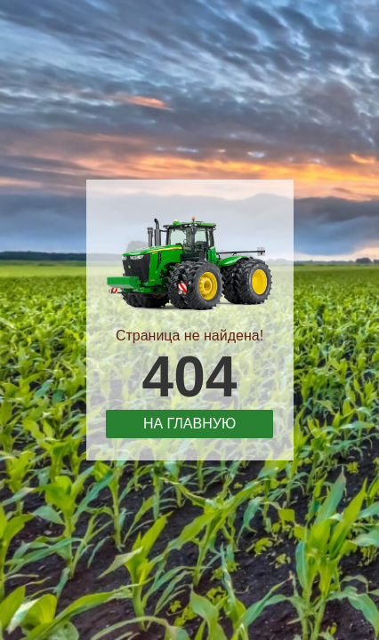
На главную (189, 423)
